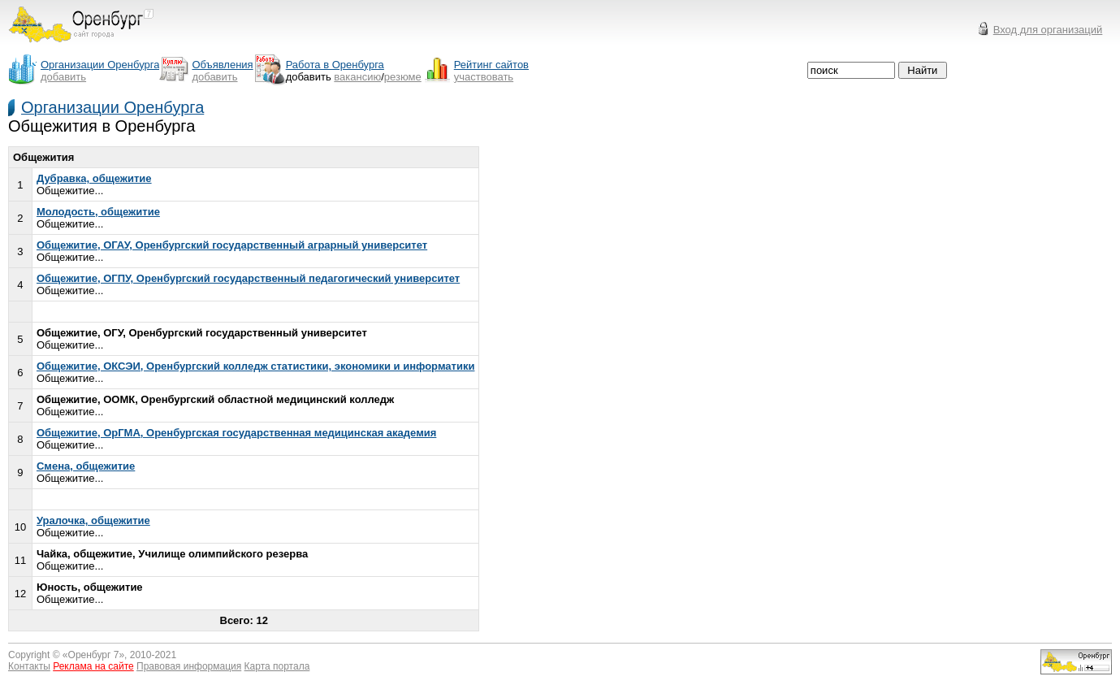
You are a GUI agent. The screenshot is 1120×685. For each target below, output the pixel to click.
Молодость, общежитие (98, 212)
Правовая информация (188, 666)
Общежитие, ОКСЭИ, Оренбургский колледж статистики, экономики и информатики (255, 366)
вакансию (357, 77)
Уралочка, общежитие (93, 520)
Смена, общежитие (86, 466)
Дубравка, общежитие (94, 178)
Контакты (29, 666)
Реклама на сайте (93, 666)
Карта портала (277, 666)
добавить (63, 77)
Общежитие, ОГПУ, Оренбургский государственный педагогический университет (248, 278)
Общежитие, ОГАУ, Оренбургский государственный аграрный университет (232, 245)
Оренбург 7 (93, 655)
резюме (403, 77)
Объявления (222, 65)
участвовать (483, 77)
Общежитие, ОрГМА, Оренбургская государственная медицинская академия (236, 433)
